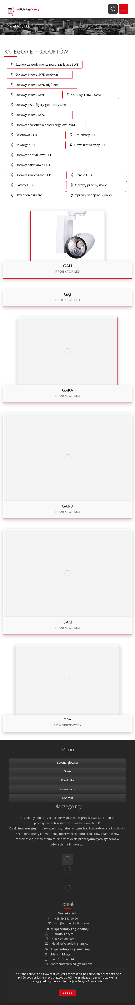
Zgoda (67, 993)
